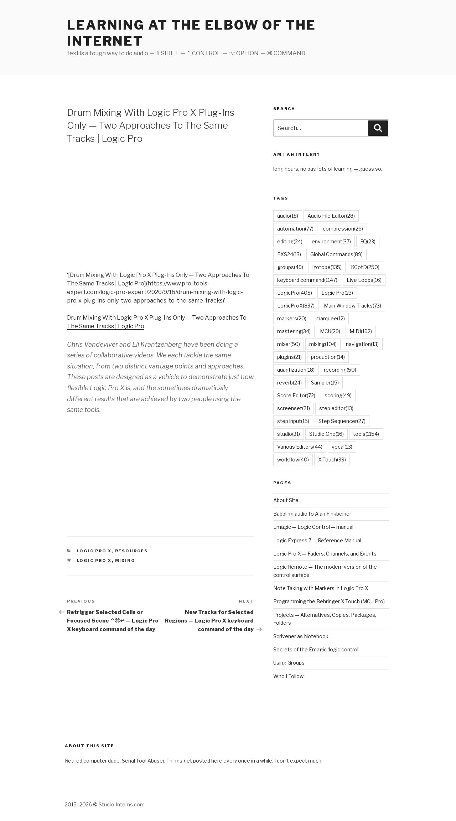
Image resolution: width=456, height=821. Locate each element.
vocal (342, 447)
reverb (289, 382)
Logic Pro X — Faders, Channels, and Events (325, 554)
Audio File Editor (331, 216)
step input (293, 421)
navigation (362, 344)
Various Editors (299, 447)
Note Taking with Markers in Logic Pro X (320, 588)
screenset (293, 408)
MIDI (360, 331)
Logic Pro (337, 293)
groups (290, 267)
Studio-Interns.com (122, 804)
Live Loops (364, 280)
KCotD (365, 267)
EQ (367, 241)
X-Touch (332, 459)
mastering (294, 331)
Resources (131, 550)
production (328, 357)
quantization (296, 370)
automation (295, 229)
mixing (125, 560)
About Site (286, 500)
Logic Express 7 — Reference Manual (317, 540)
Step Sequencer (342, 421)
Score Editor (296, 395)
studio (288, 434)
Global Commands (336, 254)
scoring (338, 395)
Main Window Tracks (352, 306)
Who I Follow (288, 676)
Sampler (325, 382)
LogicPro (294, 293)
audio (287, 216)
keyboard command (307, 280)
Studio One (326, 434)
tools (366, 434)
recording (340, 370)
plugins (289, 357)
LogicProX (296, 306)
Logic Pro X (94, 550)
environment (331, 241)
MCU (330, 331)
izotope (327, 267)
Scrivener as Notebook (300, 636)
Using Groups (289, 663)
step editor (336, 408)
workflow (293, 459)
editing (289, 241)
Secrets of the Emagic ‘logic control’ (316, 649)
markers (291, 318)
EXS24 (289, 254)
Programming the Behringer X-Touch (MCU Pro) (329, 601)
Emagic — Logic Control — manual (313, 527)
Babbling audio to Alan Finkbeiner (312, 514)
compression (343, 229)
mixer (288, 344)
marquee (330, 318)
